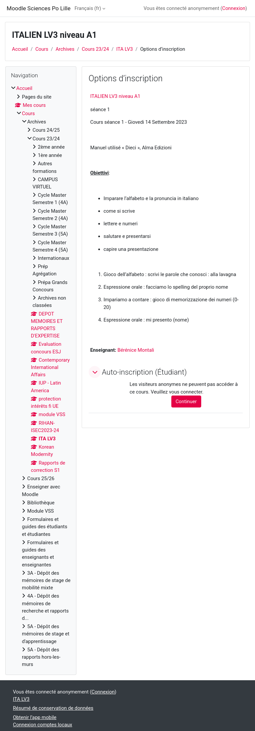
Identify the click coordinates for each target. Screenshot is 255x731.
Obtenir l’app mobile (34, 717)
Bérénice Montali (136, 350)
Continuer (186, 401)
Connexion (233, 8)
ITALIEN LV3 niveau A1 (115, 96)
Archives (64, 49)
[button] (95, 372)
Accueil (20, 49)
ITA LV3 (124, 49)
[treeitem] (41, 376)
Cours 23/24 (95, 49)
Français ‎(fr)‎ (87, 8)
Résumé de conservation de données (53, 708)
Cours (41, 49)
